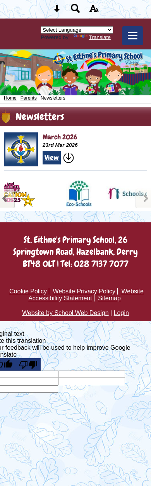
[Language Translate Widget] (77, 30)
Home (10, 98)
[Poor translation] (28, 364)
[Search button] (75, 11)
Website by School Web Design (65, 313)
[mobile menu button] (132, 35)
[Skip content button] (56, 11)
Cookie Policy (28, 291)
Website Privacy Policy (84, 291)
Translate (92, 37)
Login (121, 313)
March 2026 (60, 136)
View (52, 158)
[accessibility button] (94, 11)
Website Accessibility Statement (86, 294)
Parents (29, 98)
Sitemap (109, 298)
